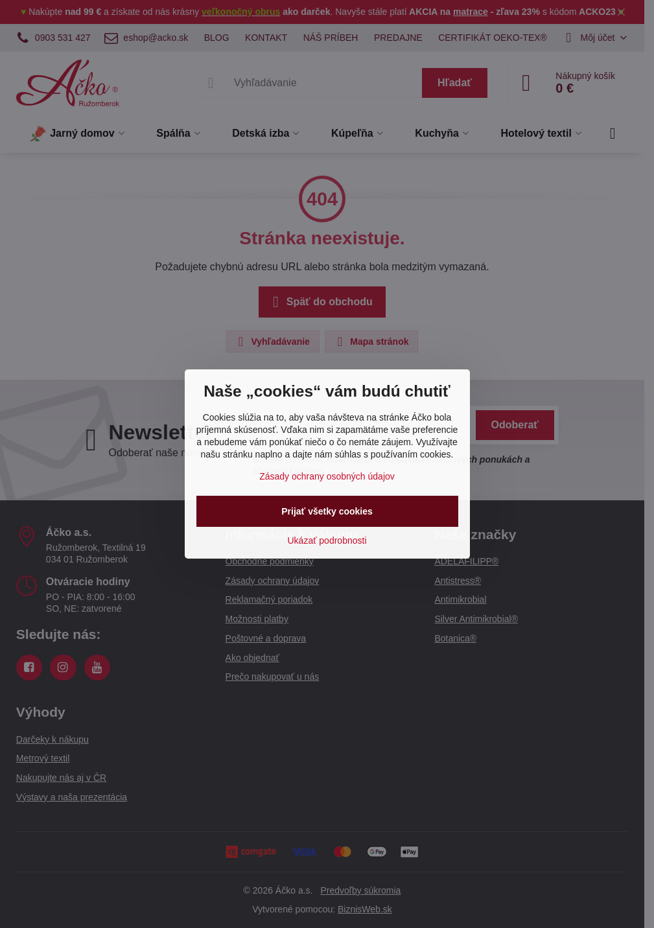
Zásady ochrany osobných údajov (327, 476)
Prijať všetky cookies (327, 511)
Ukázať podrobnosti (327, 540)
